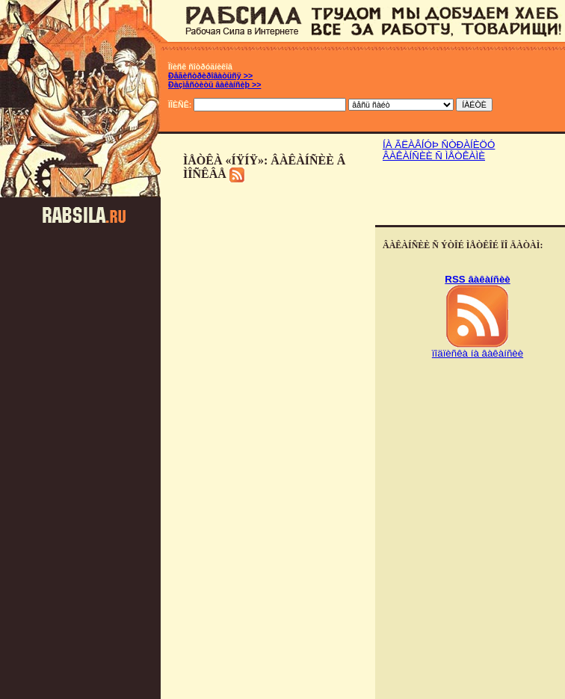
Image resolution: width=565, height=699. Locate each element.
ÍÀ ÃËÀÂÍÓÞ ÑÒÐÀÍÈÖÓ (439, 144)
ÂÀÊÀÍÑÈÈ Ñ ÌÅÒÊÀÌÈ (434, 155)
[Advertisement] (470, 195)
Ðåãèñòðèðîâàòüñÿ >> (210, 75)
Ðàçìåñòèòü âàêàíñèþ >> (214, 84)
